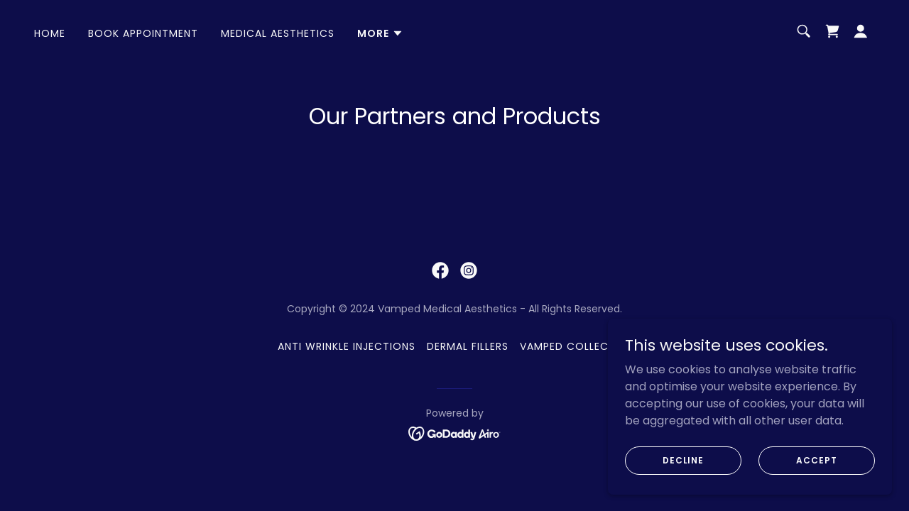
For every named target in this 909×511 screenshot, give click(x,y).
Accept (816, 460)
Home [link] (49, 33)
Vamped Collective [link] (575, 346)
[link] (832, 31)
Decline (683, 460)
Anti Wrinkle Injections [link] (346, 346)
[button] (380, 33)
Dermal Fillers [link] (467, 346)
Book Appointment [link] (143, 33)
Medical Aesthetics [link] (277, 33)
